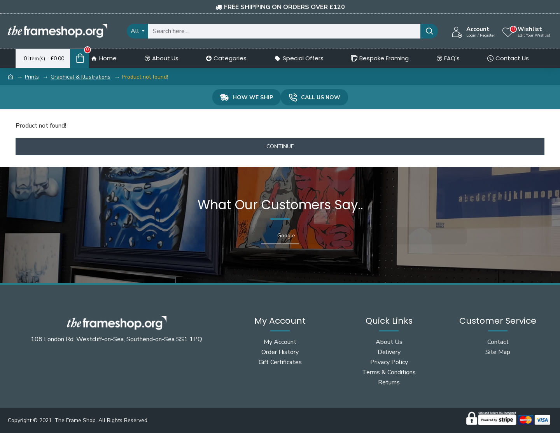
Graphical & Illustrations (80, 77)
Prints (32, 77)
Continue (280, 146)
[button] (93, 252)
